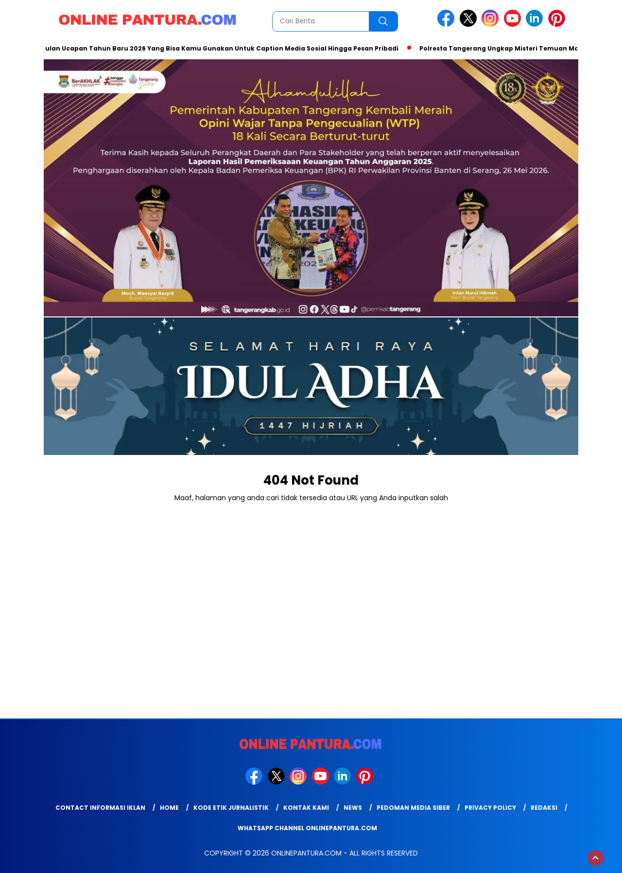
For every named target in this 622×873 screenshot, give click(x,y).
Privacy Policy (490, 807)
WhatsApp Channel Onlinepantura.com (307, 828)
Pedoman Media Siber (413, 807)
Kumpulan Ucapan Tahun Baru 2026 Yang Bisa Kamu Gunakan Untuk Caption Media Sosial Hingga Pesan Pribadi (215, 48)
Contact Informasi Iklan (100, 807)
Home (169, 807)
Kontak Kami (306, 807)
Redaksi (544, 807)
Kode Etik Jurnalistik (231, 807)
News (353, 807)
